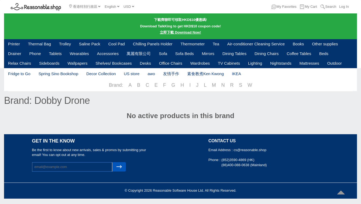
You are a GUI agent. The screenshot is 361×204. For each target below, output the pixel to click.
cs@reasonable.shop (250, 150)
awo (151, 73)
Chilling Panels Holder (152, 44)
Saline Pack (89, 44)
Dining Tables (234, 53)
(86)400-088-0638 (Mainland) (244, 165)
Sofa (163, 53)
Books (298, 44)
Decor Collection (101, 73)
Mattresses (309, 63)
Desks (145, 63)
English (112, 7)
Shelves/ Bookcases (113, 63)
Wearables (79, 53)
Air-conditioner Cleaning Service (256, 44)
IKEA (236, 73)
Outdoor (334, 63)
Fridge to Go (19, 73)
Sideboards (49, 63)
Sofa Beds (184, 53)
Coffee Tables (299, 53)
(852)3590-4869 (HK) (237, 160)
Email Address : (221, 150)
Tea (216, 44)
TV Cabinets (229, 63)
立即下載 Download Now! (180, 32)
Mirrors (208, 53)
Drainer (14, 53)
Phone (35, 53)
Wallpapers (77, 63)
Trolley (65, 44)
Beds (323, 53)
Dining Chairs (267, 53)
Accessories (108, 53)
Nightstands (280, 63)
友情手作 (171, 73)
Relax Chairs (19, 63)
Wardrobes (200, 63)
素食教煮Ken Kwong (205, 73)
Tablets (55, 53)
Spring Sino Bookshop (58, 73)
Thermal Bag (39, 44)
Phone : (214, 160)
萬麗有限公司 (139, 53)
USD (129, 7)
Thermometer (192, 44)
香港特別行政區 (84, 6)
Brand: (116, 85)
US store (131, 73)
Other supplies (325, 44)
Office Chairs (170, 63)
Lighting (255, 63)
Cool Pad (116, 44)
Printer (14, 44)
